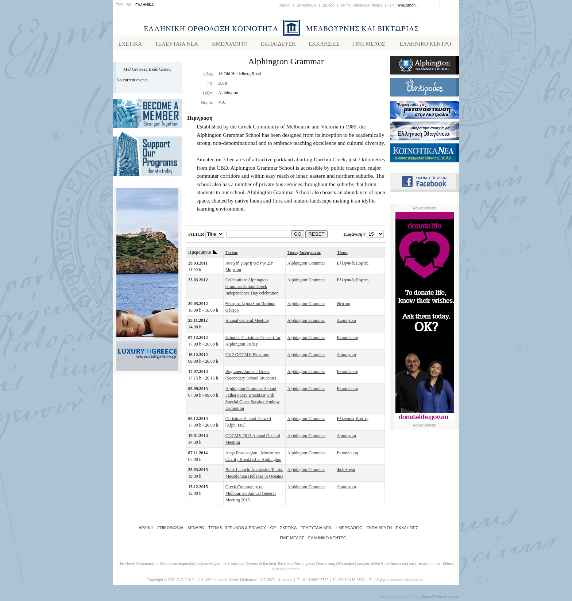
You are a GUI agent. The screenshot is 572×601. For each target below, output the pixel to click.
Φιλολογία (346, 471)
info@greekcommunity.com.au (398, 581)
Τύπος (342, 254)
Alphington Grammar (306, 264)
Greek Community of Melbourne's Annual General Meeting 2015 (250, 495)
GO (298, 235)
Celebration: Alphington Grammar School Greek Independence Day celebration (252, 288)
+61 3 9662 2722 (314, 581)
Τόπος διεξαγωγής (304, 254)
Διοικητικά (346, 321)
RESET (316, 235)
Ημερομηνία (202, 253)
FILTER (196, 235)
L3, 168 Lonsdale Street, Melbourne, (228, 581)
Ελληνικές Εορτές (352, 264)
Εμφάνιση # (355, 235)
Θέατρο (343, 305)
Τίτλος (231, 254)
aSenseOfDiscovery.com (439, 598)
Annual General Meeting (247, 321)
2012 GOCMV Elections (247, 356)
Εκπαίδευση (347, 339)
